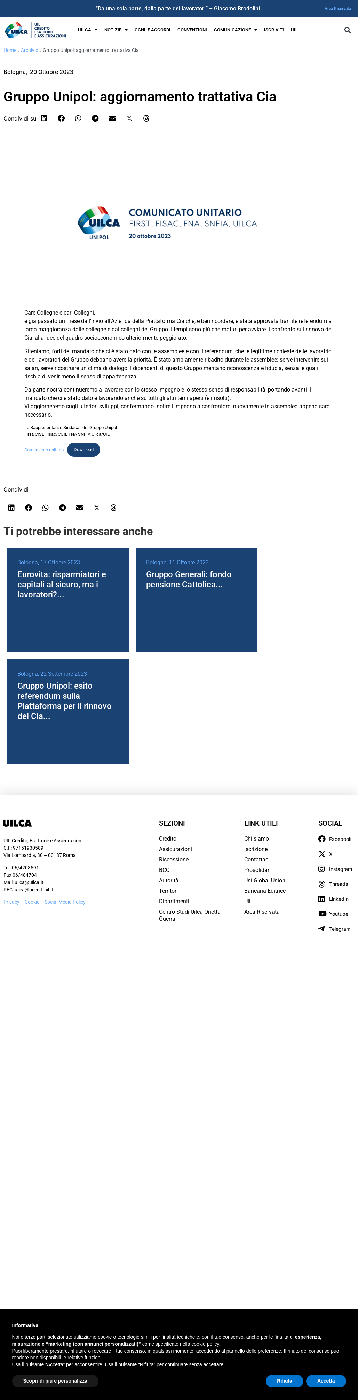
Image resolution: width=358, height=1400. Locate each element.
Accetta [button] (326, 1381)
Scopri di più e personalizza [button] (55, 1381)
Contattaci (257, 859)
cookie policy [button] (205, 1344)
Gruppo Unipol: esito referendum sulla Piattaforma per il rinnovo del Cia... (64, 701)
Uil (247, 901)
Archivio (29, 50)
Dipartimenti (174, 901)
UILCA (87, 30)
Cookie (32, 902)
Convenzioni (192, 29)
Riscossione (174, 859)
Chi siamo (256, 838)
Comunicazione (235, 30)
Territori (168, 891)
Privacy (11, 902)
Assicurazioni (175, 849)
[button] (347, 30)
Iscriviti (274, 29)
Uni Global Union (264, 880)
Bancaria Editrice (265, 891)
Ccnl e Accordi (152, 29)
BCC (164, 870)
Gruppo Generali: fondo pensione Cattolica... (189, 579)
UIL (294, 29)
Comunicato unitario (44, 449)
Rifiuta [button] (284, 1381)
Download (84, 449)
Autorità (168, 880)
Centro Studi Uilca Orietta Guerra (190, 915)
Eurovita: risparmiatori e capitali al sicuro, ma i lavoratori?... (61, 585)
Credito (167, 838)
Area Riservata (338, 8)
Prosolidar (256, 870)
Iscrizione (256, 849)
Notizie (116, 30)
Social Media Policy (65, 902)
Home (9, 50)
